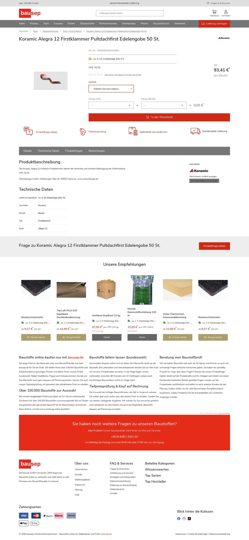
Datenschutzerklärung (120, 481)
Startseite (23, 31)
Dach (35, 31)
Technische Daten (48, 151)
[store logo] (34, 13)
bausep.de (107, 534)
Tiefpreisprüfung (97, 131)
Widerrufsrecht (117, 489)
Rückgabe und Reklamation (123, 477)
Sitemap (78, 489)
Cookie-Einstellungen (198, 534)
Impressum (80, 484)
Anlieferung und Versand (121, 473)
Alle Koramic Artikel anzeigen (203, 176)
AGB (77, 494)
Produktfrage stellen (46, 132)
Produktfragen (74, 151)
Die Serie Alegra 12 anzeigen (204, 180)
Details (28, 151)
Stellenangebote (82, 479)
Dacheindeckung (50, 31)
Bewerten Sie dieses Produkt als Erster (123, 74)
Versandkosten (159, 132)
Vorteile (113, 493)
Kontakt (78, 474)
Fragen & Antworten (220, 3)
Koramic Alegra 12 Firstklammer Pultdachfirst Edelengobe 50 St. (116, 31)
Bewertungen (97, 151)
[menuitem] (22, 24)
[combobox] (130, 13)
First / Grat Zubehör (72, 31)
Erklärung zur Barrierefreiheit (123, 485)
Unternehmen (81, 469)
